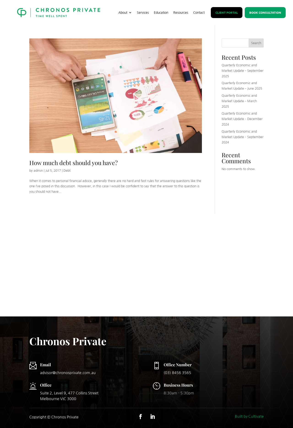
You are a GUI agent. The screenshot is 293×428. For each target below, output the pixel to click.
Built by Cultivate (249, 416)
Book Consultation (265, 12)
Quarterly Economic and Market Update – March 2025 (239, 101)
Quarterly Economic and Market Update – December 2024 (242, 119)
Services (143, 12)
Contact (199, 12)
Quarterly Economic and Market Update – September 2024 (242, 137)
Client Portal (226, 12)
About (122, 12)
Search (256, 43)
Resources (180, 12)
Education (161, 12)
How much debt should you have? (73, 163)
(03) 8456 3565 (177, 372)
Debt (67, 170)
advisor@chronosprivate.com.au (68, 372)
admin (38, 170)
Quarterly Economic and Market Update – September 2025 (242, 71)
